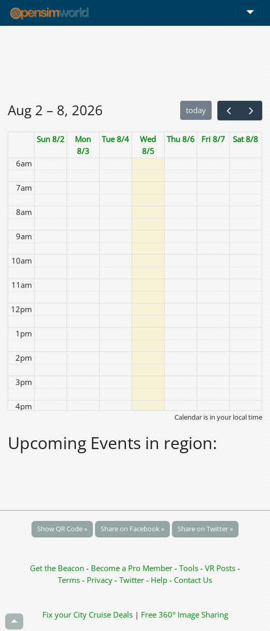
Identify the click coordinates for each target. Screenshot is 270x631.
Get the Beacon (57, 568)
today (196, 110)
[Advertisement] (135, 63)
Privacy (100, 580)
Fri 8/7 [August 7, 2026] (213, 139)
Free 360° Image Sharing (184, 614)
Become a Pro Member (132, 568)
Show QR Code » (62, 528)
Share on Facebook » (132, 528)
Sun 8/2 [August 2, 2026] (51, 139)
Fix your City (64, 614)
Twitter (131, 580)
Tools (189, 568)
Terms (70, 580)
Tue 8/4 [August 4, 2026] (115, 139)
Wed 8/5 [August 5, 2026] (148, 145)
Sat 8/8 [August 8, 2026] (245, 139)
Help (159, 580)
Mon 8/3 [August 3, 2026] (83, 145)
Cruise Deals (111, 614)
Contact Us (193, 580)
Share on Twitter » (205, 528)
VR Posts (221, 568)
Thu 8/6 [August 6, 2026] (181, 139)
